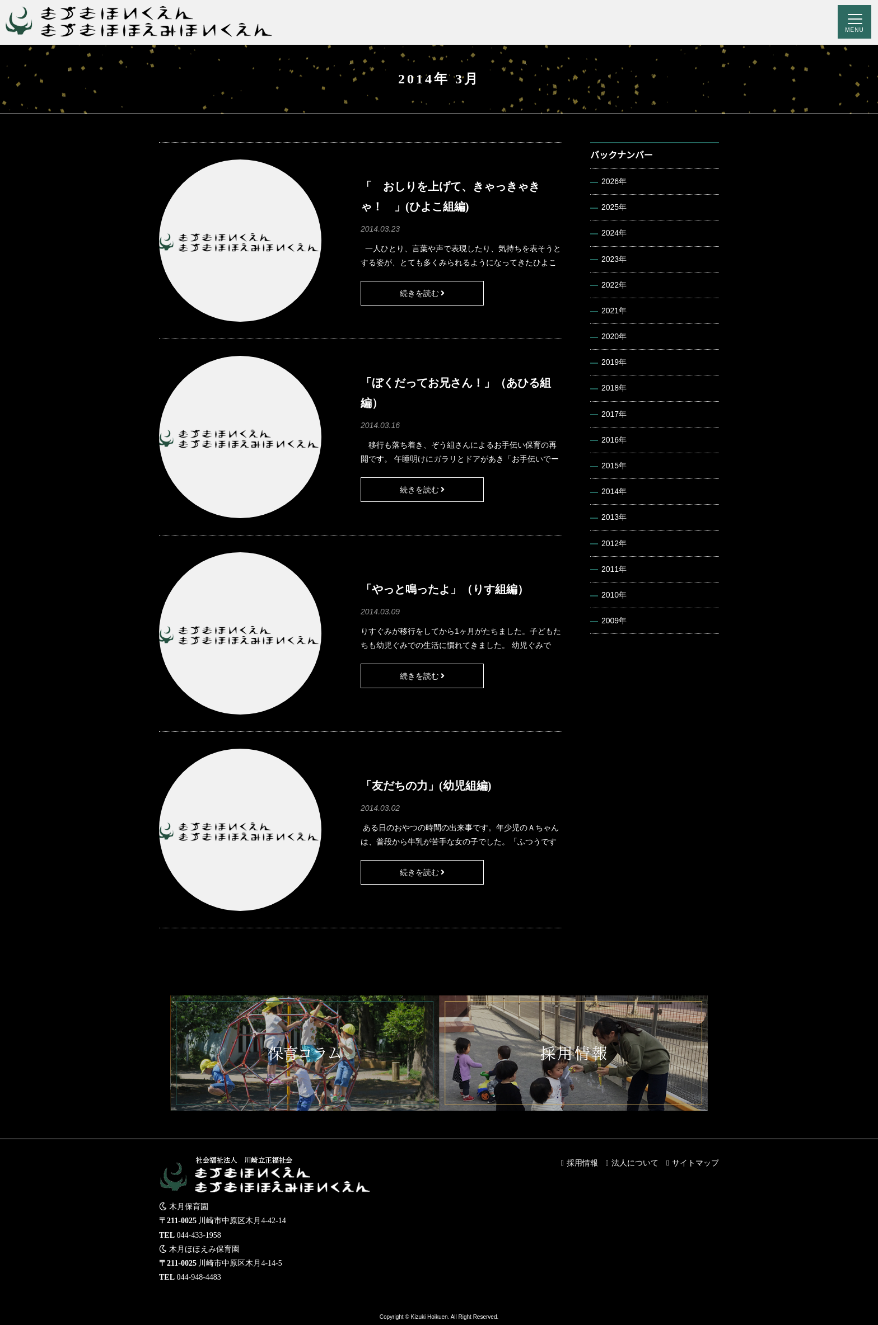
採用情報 (582, 1162)
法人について (634, 1162)
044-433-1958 (199, 1235)
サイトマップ (695, 1162)
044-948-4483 (199, 1277)
